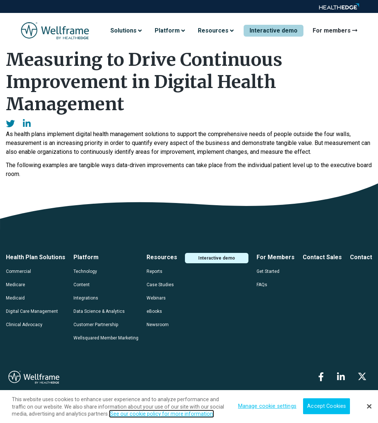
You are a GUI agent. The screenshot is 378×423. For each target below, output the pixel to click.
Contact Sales (322, 257)
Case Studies (160, 284)
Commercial (18, 271)
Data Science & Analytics (99, 311)
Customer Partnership (95, 324)
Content (81, 284)
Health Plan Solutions (35, 257)
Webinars (156, 298)
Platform (86, 257)
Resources (162, 257)
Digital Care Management (32, 311)
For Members (276, 257)
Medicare (15, 284)
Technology (85, 271)
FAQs (262, 284)
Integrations (85, 298)
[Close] (369, 406)
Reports (154, 271)
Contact (361, 257)
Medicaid (15, 298)
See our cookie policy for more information (161, 414)
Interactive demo (274, 30)
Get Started (268, 271)
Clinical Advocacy (24, 324)
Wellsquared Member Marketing (105, 338)
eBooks (154, 311)
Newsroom (158, 324)
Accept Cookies (326, 406)
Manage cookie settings (267, 406)
